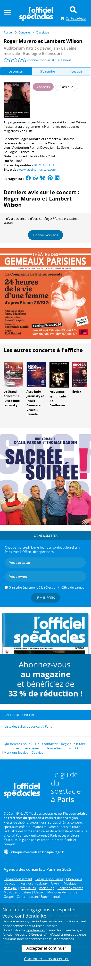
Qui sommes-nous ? (18, 744)
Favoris (64, 60)
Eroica (76, 391)
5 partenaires (35, 930)
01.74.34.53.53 (44, 165)
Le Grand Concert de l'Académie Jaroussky (12, 398)
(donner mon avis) (40, 60)
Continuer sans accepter (46, 958)
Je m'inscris (45, 598)
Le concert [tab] (16, 71)
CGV (69, 748)
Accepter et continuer (46, 948)
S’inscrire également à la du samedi (47, 587)
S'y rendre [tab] (47, 71)
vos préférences (31, 934)
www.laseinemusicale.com (37, 169)
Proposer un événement (24, 748)
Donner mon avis (45, 235)
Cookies (37, 752)
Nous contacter (46, 744)
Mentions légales (16, 752)
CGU (78, 748)
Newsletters (54, 748)
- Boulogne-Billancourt (40, 51)
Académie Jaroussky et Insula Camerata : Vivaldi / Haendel (35, 402)
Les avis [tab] (77, 71)
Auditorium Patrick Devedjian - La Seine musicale (47, 147)
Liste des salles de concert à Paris (28, 726)
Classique (55, 143)
